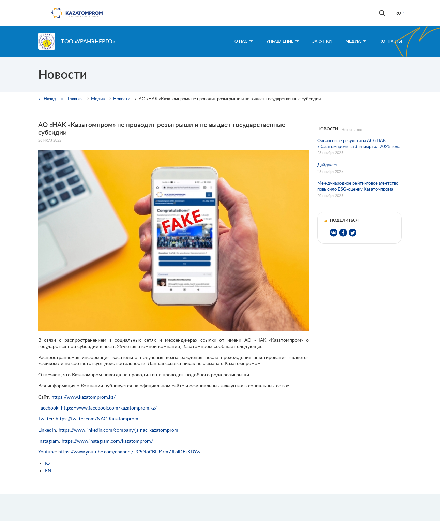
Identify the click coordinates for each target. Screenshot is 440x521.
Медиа (355, 41)
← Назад (47, 98)
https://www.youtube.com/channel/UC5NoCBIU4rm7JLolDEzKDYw (129, 452)
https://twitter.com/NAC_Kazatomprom (97, 418)
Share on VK (333, 233)
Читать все (352, 129)
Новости (121, 98)
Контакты (390, 41)
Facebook (48, 408)
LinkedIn (47, 430)
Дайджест (327, 164)
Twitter (45, 418)
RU (398, 13)
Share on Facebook (343, 233)
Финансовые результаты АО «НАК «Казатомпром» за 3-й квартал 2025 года (358, 143)
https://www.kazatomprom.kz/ (83, 397)
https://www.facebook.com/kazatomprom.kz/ (109, 408)
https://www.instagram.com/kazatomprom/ (107, 441)
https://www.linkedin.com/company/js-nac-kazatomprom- (119, 430)
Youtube (47, 452)
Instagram (48, 441)
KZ (48, 463)
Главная (75, 98)
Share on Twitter (352, 233)
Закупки (322, 41)
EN (48, 470)
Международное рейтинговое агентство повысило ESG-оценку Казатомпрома (357, 186)
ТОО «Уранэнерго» (88, 41)
